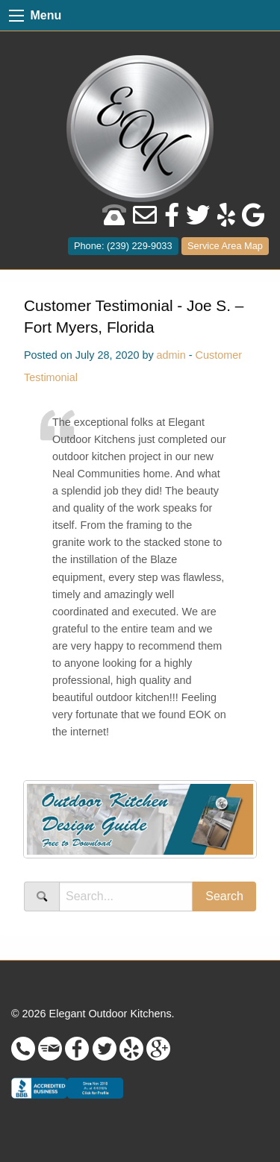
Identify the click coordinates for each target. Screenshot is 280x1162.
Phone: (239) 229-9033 (123, 245)
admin (171, 355)
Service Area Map (225, 245)
